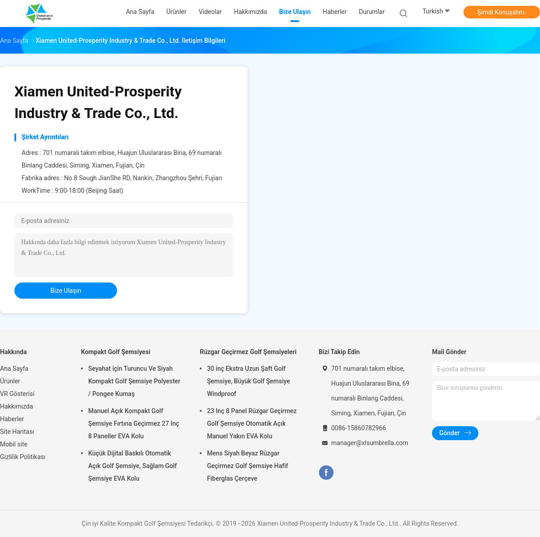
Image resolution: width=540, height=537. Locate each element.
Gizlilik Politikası (22, 456)
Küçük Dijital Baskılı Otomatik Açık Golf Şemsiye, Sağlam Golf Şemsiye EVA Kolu (132, 466)
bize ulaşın (65, 290)
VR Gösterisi (17, 393)
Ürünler (10, 381)
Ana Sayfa (14, 368)
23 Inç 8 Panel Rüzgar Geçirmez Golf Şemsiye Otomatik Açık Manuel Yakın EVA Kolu (252, 423)
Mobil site (13, 444)
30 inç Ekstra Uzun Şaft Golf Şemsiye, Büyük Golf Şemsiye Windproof (248, 381)
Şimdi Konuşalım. (501, 12)
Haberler (12, 419)
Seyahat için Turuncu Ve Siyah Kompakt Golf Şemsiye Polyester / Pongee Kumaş (134, 381)
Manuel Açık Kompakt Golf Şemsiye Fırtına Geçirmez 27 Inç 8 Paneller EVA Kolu (133, 423)
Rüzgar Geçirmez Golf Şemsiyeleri (248, 351)
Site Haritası (17, 431)
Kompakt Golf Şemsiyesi (115, 351)
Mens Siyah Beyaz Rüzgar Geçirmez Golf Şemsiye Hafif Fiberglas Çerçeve (247, 466)
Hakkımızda (16, 406)
